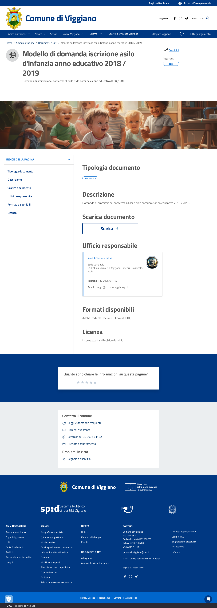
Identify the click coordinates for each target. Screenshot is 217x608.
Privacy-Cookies (87, 597)
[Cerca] (207, 18)
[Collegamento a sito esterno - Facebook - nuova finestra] (175, 18)
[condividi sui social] (171, 50)
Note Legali (104, 597)
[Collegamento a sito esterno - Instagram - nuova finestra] (180, 18)
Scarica (110, 229)
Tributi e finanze (49, 572)
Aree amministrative (16, 532)
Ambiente (46, 577)
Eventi (84, 542)
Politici (9, 552)
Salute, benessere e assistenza (56, 582)
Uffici (8, 542)
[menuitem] (92, 34)
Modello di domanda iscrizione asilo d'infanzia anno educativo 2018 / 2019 (101, 43)
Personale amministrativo (19, 557)
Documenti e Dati (47, 43)
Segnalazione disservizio (184, 541)
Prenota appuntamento (184, 531)
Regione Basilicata (159, 3)
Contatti (128, 526)
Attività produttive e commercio (56, 547)
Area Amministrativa (100, 258)
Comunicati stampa (91, 537)
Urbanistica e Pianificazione (54, 552)
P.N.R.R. (176, 551)
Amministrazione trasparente (96, 563)
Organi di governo (15, 537)
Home (9, 43)
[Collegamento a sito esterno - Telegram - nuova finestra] (186, 18)
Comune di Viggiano (60, 18)
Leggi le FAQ (178, 536)
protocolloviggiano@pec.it (136, 552)
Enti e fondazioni (14, 547)
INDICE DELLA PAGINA (21, 159)
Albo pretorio (87, 558)
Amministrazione (25, 43)
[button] (194, 3)
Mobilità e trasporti (50, 562)
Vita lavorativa (48, 542)
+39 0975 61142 (131, 547)
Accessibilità (178, 546)
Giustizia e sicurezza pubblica (55, 567)
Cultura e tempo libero (52, 537)
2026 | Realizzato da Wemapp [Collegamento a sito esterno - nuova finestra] (21, 605)
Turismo (45, 557)
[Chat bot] (208, 599)
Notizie (84, 532)
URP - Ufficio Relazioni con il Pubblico (141, 558)
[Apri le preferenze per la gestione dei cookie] (9, 599)
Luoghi (9, 562)
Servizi (45, 526)
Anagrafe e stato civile (52, 532)
